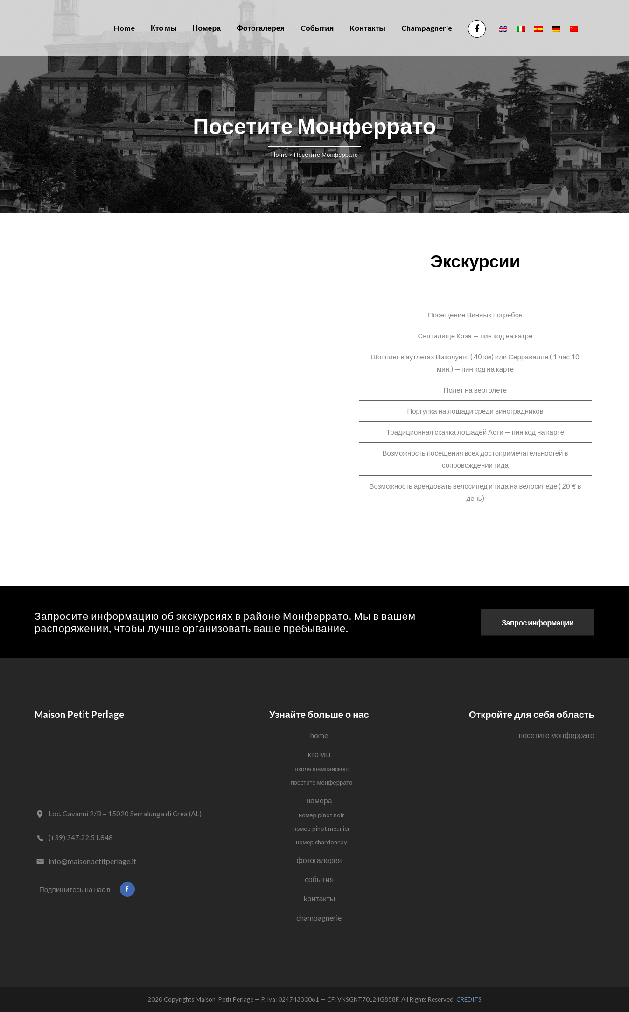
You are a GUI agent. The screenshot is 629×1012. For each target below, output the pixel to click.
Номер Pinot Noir (321, 815)
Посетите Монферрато (322, 782)
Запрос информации (537, 622)
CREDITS (469, 999)
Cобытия (319, 879)
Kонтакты (319, 898)
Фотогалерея (319, 860)
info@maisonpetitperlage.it (92, 861)
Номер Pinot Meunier (321, 828)
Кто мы (319, 754)
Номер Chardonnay (321, 842)
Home (279, 154)
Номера (319, 800)
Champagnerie (319, 917)
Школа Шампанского (321, 769)
